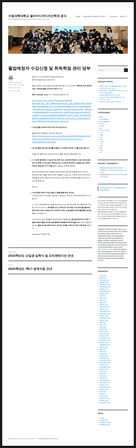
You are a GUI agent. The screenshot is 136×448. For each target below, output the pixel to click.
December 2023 (105, 338)
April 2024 (103, 329)
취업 (101, 150)
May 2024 (103, 327)
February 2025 (104, 307)
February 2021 (104, 398)
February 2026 (105, 280)
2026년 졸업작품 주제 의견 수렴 (110, 95)
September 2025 (105, 291)
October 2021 (104, 385)
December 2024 (105, 311)
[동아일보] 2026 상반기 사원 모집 (110, 102)
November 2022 (105, 362)
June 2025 (103, 298)
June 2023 (103, 349)
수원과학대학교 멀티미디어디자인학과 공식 (37, 16)
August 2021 (104, 389)
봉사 (101, 128)
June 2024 (103, 325)
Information (12, 91)
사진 (101, 132)
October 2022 (104, 365)
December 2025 (105, 285)
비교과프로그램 (104, 130)
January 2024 (104, 336)
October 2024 (104, 316)
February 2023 (104, 358)
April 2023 (103, 354)
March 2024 (104, 331)
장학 (101, 144)
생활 (101, 135)
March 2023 (104, 356)
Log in (102, 418)
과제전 (102, 126)
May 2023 (103, 351)
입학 (101, 139)
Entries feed (104, 420)
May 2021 (103, 394)
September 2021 (105, 387)
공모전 (102, 124)
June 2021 (103, 391)
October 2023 (104, 342)
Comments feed (105, 422)
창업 (101, 148)
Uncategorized (105, 121)
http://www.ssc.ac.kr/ (105, 249)
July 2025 (103, 296)
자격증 (102, 141)
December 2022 (105, 360)
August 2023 (104, 347)
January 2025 (104, 309)
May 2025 (103, 300)
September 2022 (105, 367)
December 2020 (105, 403)
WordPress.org (105, 425)
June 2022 (103, 371)
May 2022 (103, 374)
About (122, 16)
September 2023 (105, 345)
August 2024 (104, 320)
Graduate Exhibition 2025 (94, 16)
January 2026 (104, 282)
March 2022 (104, 378)
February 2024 (104, 334)
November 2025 (105, 287)
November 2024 (105, 314)
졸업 (18, 91)
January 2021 (104, 400)
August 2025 (104, 293)
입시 (101, 137)
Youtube (113, 16)
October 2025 (104, 289)
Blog (78, 16)
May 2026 (103, 278)
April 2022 (103, 376)
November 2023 (105, 340)
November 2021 (105, 383)
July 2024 (103, 322)
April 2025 (103, 302)
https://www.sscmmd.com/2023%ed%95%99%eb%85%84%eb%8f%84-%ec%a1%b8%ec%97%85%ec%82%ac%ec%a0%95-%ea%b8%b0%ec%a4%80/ (61, 139)
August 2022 (104, 369)
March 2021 (104, 396)
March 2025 (104, 305)
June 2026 (103, 276)
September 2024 (105, 318)
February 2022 (104, 380)
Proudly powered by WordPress (47, 439)
